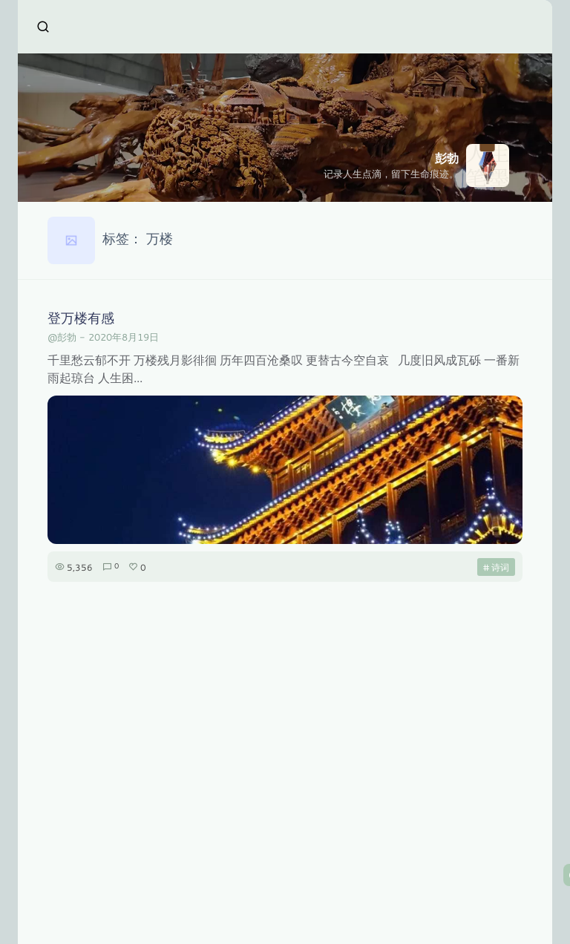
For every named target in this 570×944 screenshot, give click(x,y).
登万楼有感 (81, 318)
